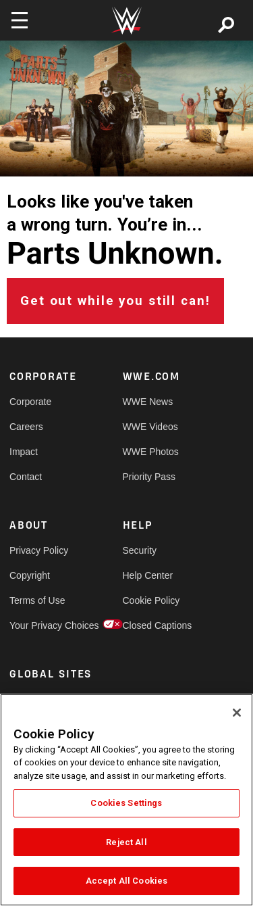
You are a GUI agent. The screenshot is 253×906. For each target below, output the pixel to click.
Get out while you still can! (115, 300)
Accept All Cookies (126, 881)
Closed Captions (151, 625)
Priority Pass (149, 476)
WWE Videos (150, 426)
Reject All (126, 842)
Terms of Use (37, 600)
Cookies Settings (126, 803)
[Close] (237, 713)
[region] (126, 800)
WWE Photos (151, 451)
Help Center (148, 575)
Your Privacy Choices (37, 625)
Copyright (29, 575)
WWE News (148, 401)
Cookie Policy (151, 600)
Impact (23, 451)
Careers (26, 426)
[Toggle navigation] (19, 20)
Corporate (30, 401)
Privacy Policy (37, 550)
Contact (25, 476)
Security (140, 550)
